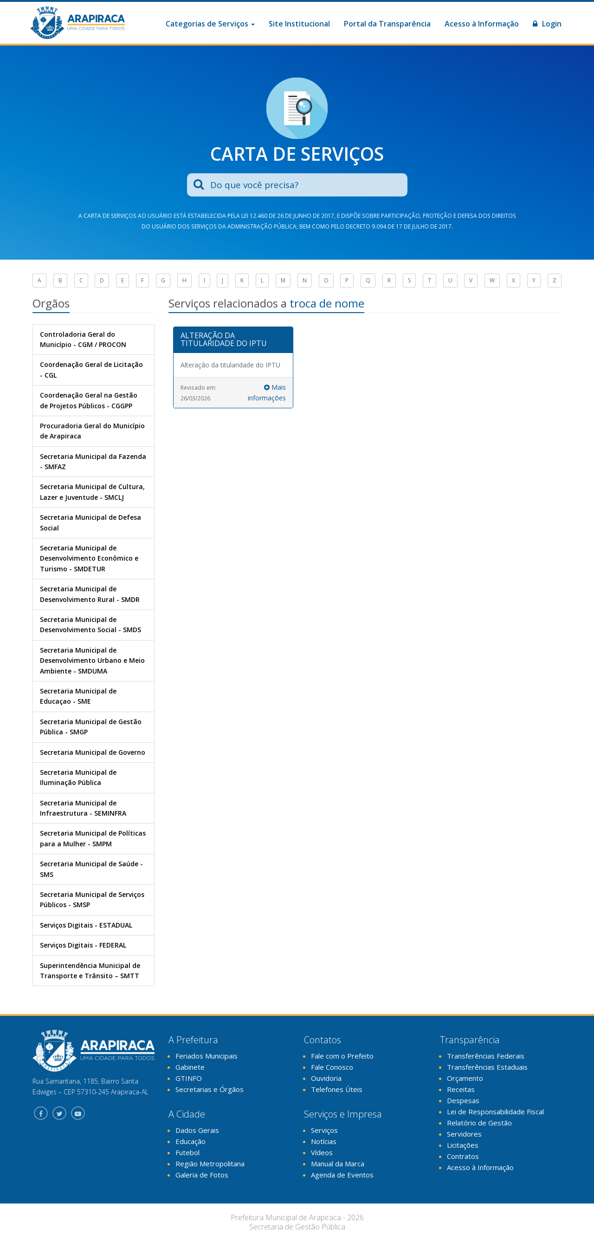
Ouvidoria (326, 1078)
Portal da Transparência (387, 24)
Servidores (464, 1133)
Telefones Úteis (336, 1089)
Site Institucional (299, 24)
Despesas (463, 1100)
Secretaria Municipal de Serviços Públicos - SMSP (92, 899)
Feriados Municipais (206, 1055)
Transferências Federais (485, 1055)
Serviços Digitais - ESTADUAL (86, 925)
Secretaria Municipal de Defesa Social (90, 522)
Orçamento (465, 1078)
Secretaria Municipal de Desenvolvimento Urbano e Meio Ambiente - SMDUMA (92, 660)
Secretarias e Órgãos (209, 1089)
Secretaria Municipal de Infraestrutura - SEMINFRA (83, 807)
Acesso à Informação (482, 24)
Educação (190, 1141)
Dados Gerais (197, 1130)
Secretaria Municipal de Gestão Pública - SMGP (91, 726)
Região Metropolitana (210, 1163)
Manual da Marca (337, 1163)
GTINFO (188, 1078)
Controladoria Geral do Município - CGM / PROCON (83, 339)
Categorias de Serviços (210, 24)
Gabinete (190, 1067)
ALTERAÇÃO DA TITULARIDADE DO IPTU (224, 339)
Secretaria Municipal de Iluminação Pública (78, 777)
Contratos (463, 1156)
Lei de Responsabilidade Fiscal (495, 1111)
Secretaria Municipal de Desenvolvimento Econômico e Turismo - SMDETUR (89, 558)
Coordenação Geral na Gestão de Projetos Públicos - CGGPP (88, 400)
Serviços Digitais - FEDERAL (83, 945)
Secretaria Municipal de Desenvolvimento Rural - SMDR (90, 593)
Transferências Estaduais (487, 1067)
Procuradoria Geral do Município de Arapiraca (92, 430)
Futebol (187, 1152)
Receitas (461, 1089)
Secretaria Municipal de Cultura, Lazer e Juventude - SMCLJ (92, 491)
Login (547, 24)
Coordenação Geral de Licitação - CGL (91, 369)
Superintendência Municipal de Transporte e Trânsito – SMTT (90, 970)
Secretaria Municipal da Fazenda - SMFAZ (93, 461)
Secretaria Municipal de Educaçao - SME (78, 696)
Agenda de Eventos (342, 1174)
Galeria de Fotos (201, 1174)
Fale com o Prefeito (342, 1055)
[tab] (233, 340)
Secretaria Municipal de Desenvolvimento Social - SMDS (90, 624)
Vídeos (322, 1152)
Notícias (323, 1141)
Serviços (324, 1130)
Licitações (462, 1145)
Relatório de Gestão (479, 1122)
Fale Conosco (332, 1067)
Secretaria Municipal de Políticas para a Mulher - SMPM (93, 838)
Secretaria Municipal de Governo (92, 752)
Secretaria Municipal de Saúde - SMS (91, 868)
